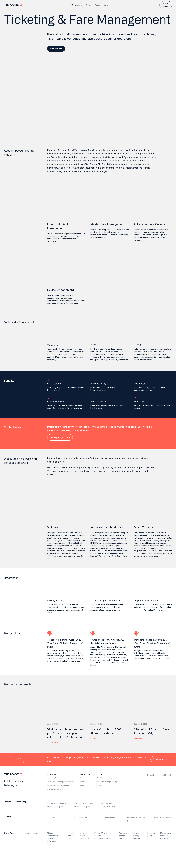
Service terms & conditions (84, 835)
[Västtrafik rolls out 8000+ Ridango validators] (109, 702)
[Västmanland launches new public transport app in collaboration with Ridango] (66, 702)
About (97, 5)
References (84, 778)
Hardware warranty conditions (136, 835)
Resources (85, 774)
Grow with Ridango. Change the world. (111, 782)
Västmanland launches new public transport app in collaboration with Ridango (65, 733)
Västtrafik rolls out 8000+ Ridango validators (106, 731)
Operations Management (57, 789)
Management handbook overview (165, 835)
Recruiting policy (151, 834)
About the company (104, 778)
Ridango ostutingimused (29, 833)
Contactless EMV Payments (58, 785)
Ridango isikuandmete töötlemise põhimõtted (52, 837)
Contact (107, 5)
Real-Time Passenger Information (60, 782)
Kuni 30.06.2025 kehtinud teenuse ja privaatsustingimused (102, 835)
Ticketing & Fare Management (59, 778)
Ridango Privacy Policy (71, 835)
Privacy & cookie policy (123, 835)
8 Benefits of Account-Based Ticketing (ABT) (152, 731)
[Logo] (13, 5)
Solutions (76, 5)
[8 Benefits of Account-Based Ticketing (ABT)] (153, 702)
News (88, 5)
